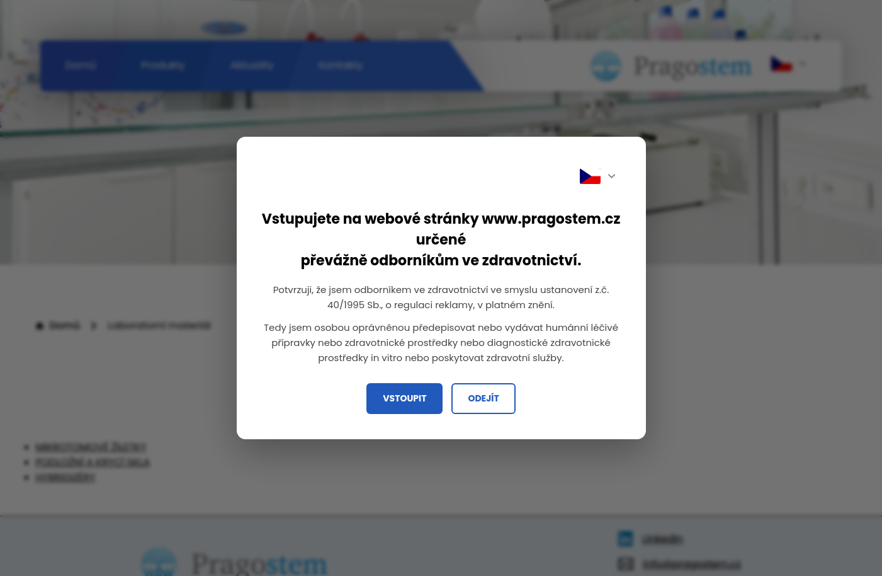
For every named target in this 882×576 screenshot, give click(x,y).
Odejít (483, 398)
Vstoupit (404, 398)
